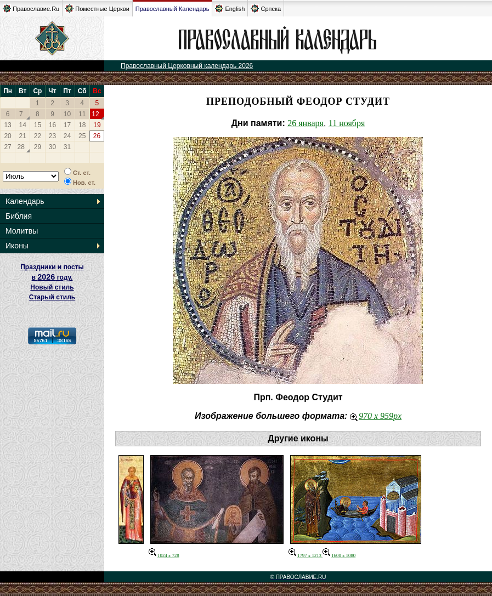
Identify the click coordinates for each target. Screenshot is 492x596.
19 (96, 125)
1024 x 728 (164, 555)
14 (22, 125)
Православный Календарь (172, 8)
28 (21, 147)
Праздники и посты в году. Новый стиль (52, 277)
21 (22, 136)
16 (52, 125)
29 (37, 147)
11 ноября (347, 123)
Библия (18, 216)
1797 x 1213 (306, 555)
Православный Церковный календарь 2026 (187, 66)
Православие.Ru (31, 8)
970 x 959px (375, 416)
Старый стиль (52, 297)
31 (67, 147)
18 (82, 125)
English (230, 8)
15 (37, 125)
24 (67, 136)
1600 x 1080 (339, 555)
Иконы (17, 245)
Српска (266, 8)
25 (82, 136)
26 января (305, 123)
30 (52, 147)
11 (82, 114)
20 (7, 136)
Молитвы (21, 230)
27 (7, 147)
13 (7, 125)
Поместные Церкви (97, 8)
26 (96, 136)
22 (37, 136)
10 (67, 114)
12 (95, 114)
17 (67, 125)
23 (52, 136)
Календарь (24, 201)
